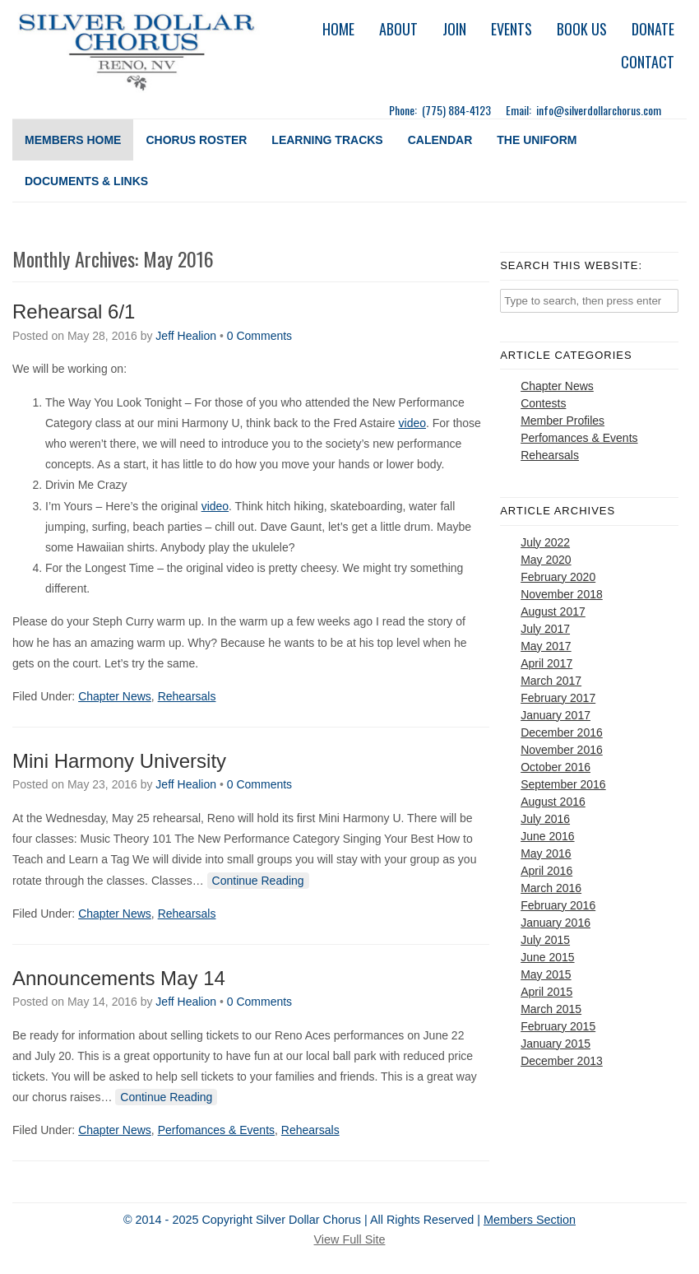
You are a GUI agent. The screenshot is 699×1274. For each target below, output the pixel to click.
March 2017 (551, 680)
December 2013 (562, 1060)
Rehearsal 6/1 (73, 311)
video (412, 423)
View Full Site (350, 1239)
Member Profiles (562, 420)
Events (511, 29)
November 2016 (562, 749)
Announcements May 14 (118, 978)
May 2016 (546, 853)
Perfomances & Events (216, 1130)
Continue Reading (258, 880)
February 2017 (558, 697)
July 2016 (545, 818)
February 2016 (558, 905)
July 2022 (545, 542)
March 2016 (551, 888)
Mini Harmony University (119, 761)
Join (454, 29)
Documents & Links (86, 181)
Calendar (440, 139)
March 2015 (551, 1009)
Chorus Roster (196, 139)
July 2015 (545, 939)
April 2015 (546, 991)
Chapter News (114, 696)
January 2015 (555, 1043)
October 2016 (555, 767)
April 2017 (546, 663)
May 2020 (546, 559)
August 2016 (553, 801)
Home (338, 29)
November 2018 (562, 594)
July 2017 (545, 628)
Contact (647, 61)
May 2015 (546, 974)
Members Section (530, 1219)
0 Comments (259, 335)
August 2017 (553, 611)
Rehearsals (187, 696)
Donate (653, 29)
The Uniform (536, 139)
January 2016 (555, 922)
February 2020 (558, 577)
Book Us (582, 29)
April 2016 (546, 870)
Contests (543, 403)
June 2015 (547, 957)
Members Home (73, 139)
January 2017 (555, 715)
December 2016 (562, 732)
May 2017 (546, 646)
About (398, 29)
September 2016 (563, 784)
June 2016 (547, 836)
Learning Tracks (326, 139)
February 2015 (558, 1026)
